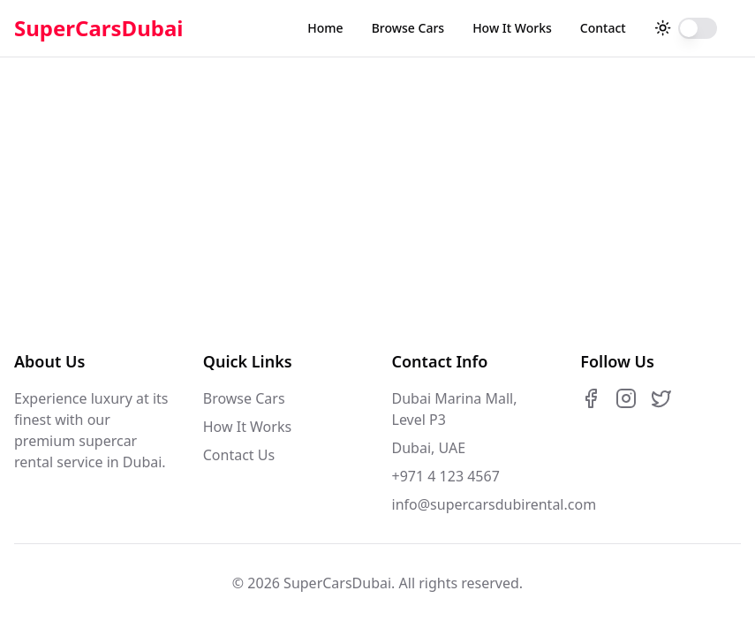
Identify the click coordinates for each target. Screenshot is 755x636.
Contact (603, 27)
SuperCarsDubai (99, 28)
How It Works (512, 27)
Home (325, 27)
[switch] (697, 28)
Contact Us (239, 455)
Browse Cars (408, 27)
